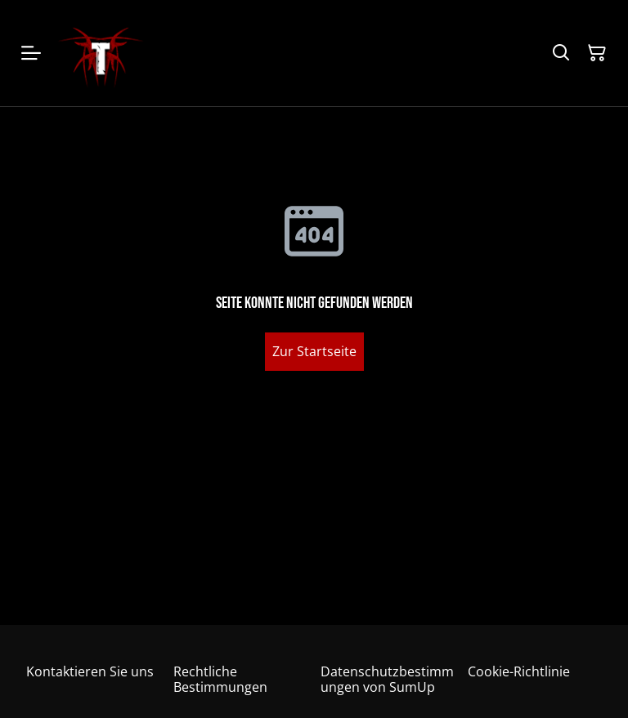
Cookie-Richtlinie (519, 671)
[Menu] (31, 53)
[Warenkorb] (597, 53)
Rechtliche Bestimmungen (220, 679)
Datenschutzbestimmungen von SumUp (387, 679)
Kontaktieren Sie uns (90, 671)
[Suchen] (561, 53)
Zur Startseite (314, 351)
